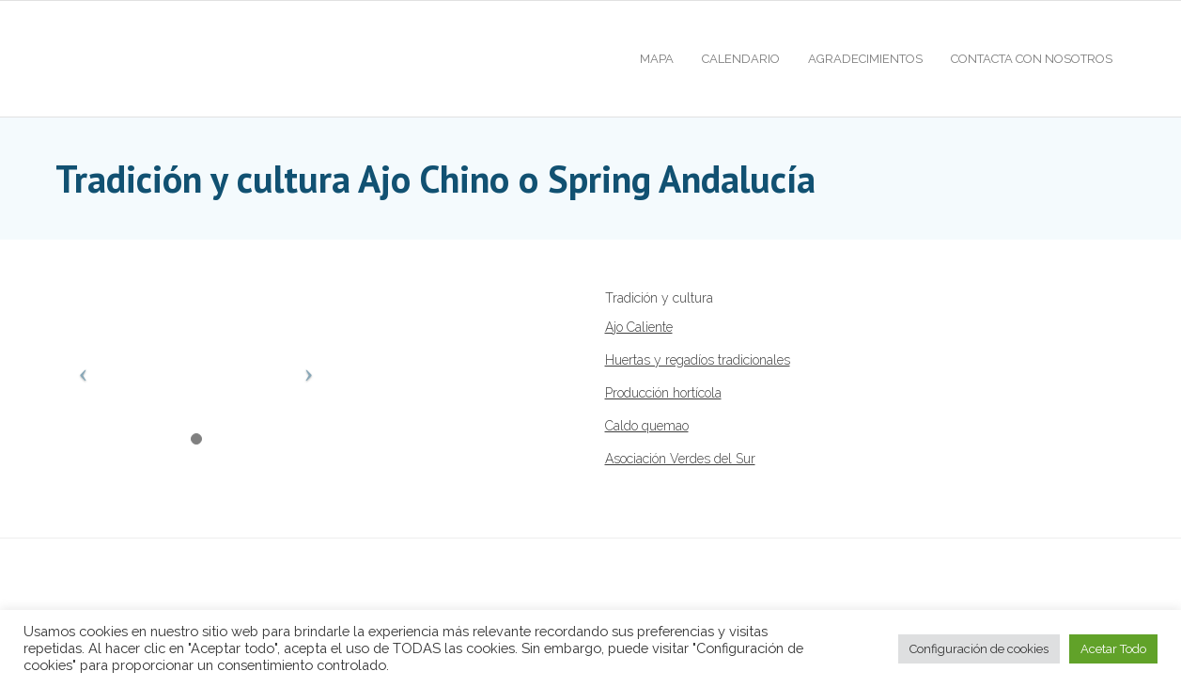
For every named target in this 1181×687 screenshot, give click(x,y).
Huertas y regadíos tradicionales (697, 359)
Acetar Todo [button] (1113, 649)
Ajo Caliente (639, 327)
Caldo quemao (647, 425)
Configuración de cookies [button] (979, 649)
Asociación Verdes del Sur (680, 458)
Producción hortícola (663, 392)
